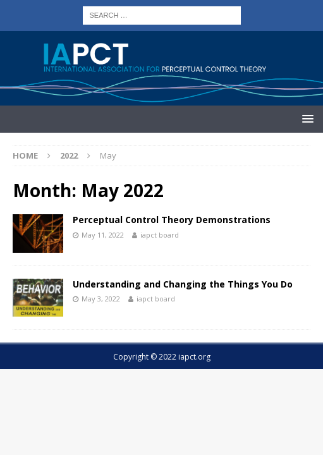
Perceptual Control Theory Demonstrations (172, 220)
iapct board (159, 235)
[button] (305, 118)
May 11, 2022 (103, 235)
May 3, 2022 (101, 298)
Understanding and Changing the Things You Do (183, 284)
